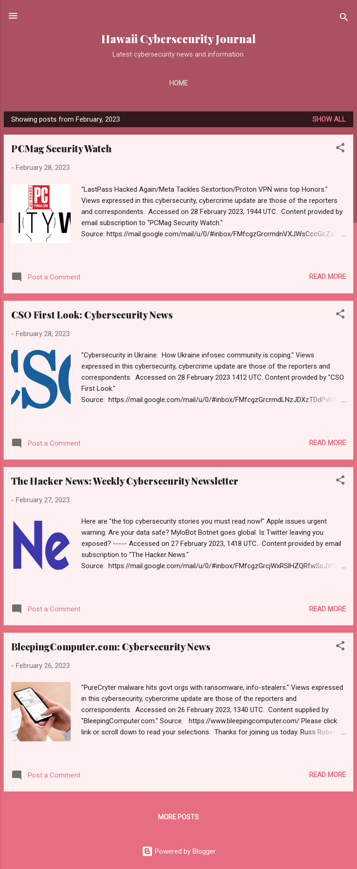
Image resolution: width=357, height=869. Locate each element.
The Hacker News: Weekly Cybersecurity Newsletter (124, 480)
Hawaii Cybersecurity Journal (178, 39)
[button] (340, 149)
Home (178, 83)
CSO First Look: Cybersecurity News (92, 314)
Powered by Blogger (179, 851)
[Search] (344, 19)
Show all (329, 119)
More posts (178, 817)
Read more (327, 276)
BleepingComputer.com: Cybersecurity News (111, 646)
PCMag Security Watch (61, 148)
